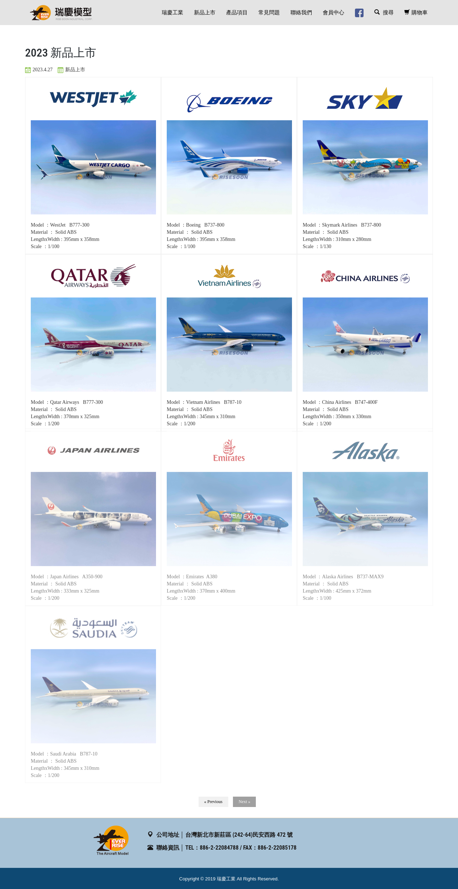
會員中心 (333, 12)
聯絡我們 (301, 12)
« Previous (213, 801)
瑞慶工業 (172, 12)
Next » (244, 801)
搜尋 (384, 12)
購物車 (416, 12)
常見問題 (269, 12)
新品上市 (204, 12)
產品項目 (237, 12)
